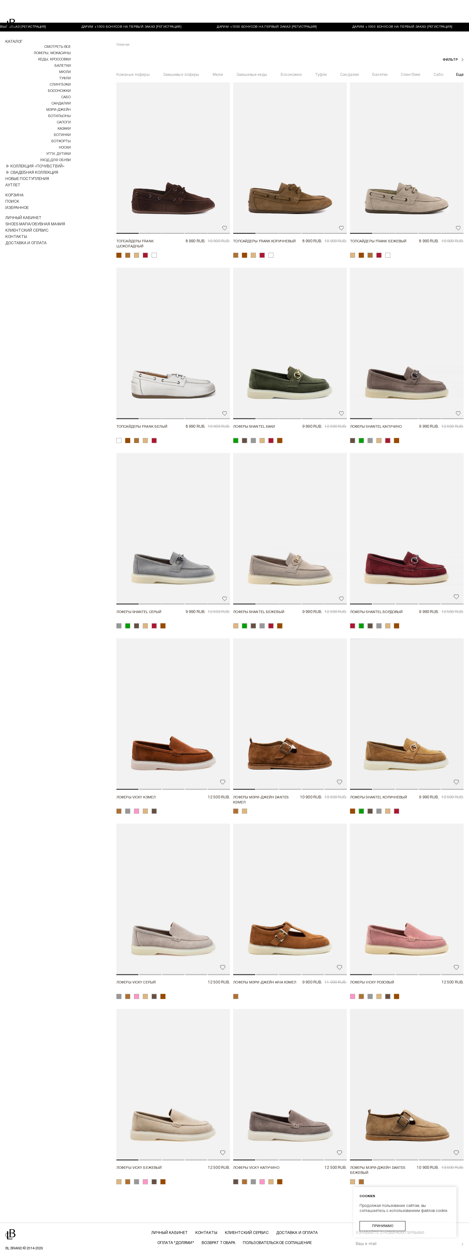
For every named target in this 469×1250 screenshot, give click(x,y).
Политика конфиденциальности (235, 1230)
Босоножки (59, 91)
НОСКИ (65, 147)
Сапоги (64, 122)
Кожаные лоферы (133, 52)
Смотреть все (57, 46)
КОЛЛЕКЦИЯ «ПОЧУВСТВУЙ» (37, 166)
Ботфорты (61, 141)
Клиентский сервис (26, 230)
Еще (460, 52)
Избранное (17, 208)
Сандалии (61, 103)
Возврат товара (218, 1220)
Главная (123, 22)
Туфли (65, 78)
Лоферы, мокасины (52, 53)
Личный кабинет (23, 218)
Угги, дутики (58, 153)
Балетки (62, 65)
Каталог (13, 41)
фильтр (451, 37)
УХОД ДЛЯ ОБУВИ (55, 160)
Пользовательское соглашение (277, 1220)
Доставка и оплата (26, 243)
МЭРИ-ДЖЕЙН (58, 109)
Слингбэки (60, 84)
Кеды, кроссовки (54, 59)
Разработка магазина (28, 1244)
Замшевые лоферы (181, 52)
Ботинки (62, 135)
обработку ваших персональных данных (390, 1241)
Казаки (64, 128)
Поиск (12, 201)
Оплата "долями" (176, 1220)
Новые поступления (27, 179)
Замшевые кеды (251, 52)
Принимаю (382, 1226)
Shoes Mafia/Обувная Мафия (35, 224)
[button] (127, 210)
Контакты (16, 237)
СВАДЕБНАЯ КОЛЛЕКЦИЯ (34, 172)
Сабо (66, 97)
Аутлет (12, 185)
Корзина (14, 195)
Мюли (65, 72)
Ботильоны (59, 116)
